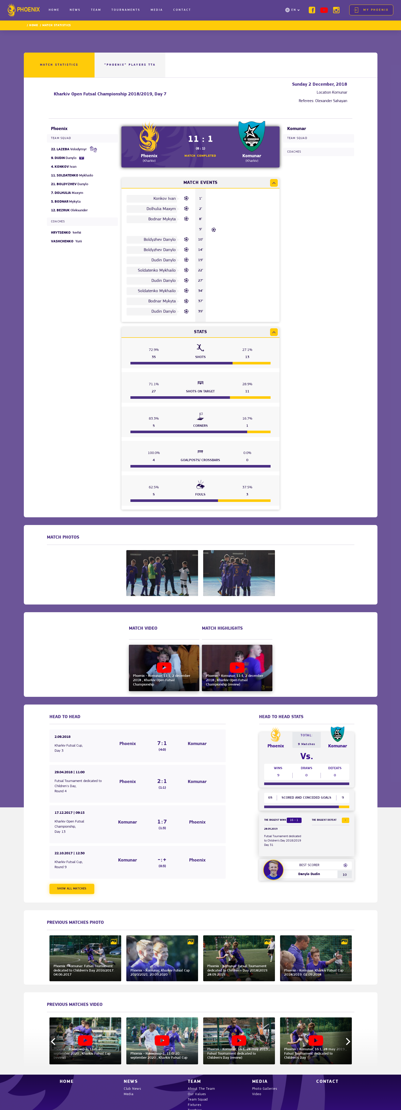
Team (96, 10)
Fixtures (194, 1105)
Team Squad (198, 1100)
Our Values (197, 1094)
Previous (54, 1041)
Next (346, 1041)
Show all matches (72, 888)
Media (157, 10)
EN (293, 10)
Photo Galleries (264, 1089)
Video (256, 1094)
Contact (182, 10)
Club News (132, 1089)
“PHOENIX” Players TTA (130, 64)
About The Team (201, 1089)
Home (54, 10)
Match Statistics (59, 64)
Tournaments (125, 10)
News (75, 10)
